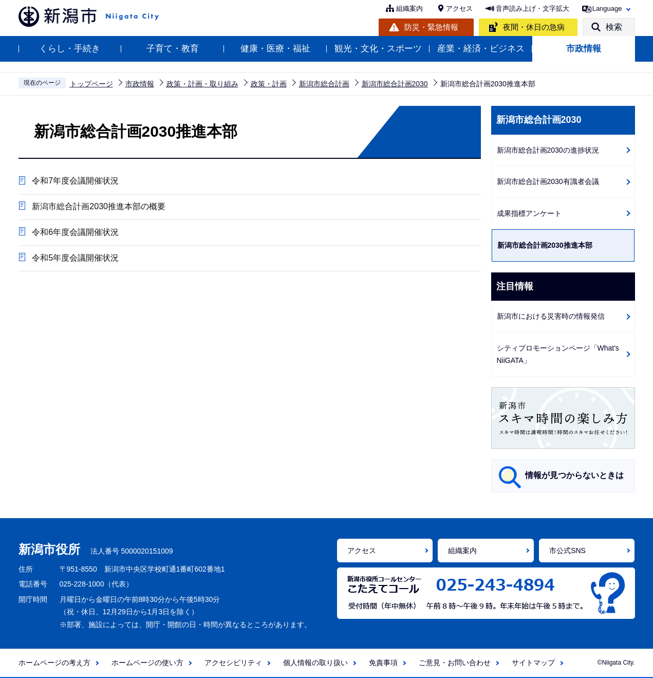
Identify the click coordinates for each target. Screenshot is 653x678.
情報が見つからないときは (574, 475)
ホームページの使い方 (147, 662)
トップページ (91, 84)
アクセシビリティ (233, 662)
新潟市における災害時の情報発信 (551, 316)
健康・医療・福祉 (275, 48)
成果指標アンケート (529, 213)
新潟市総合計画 (324, 84)
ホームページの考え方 (54, 662)
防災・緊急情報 (431, 27)
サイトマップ (533, 662)
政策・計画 (269, 84)
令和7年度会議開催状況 (74, 181)
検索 (614, 27)
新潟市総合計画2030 (395, 84)
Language (607, 8)
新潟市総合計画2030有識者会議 (548, 181)
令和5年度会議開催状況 (74, 259)
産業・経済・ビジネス (481, 48)
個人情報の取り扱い (315, 662)
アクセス (459, 8)
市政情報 (583, 48)
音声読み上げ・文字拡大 (532, 8)
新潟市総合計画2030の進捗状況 (548, 150)
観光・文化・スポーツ (378, 48)
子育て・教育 (172, 48)
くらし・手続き (69, 48)
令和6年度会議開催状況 (74, 233)
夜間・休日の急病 (534, 27)
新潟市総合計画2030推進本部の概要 (98, 207)
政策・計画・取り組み (202, 84)
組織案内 (409, 8)
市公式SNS (567, 550)
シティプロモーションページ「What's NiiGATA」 (558, 354)
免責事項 (383, 662)
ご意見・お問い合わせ (455, 662)
